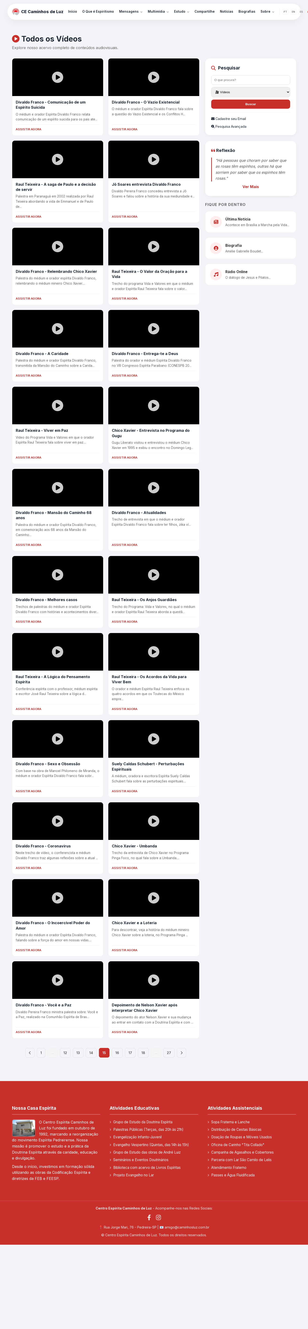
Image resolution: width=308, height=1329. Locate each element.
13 (78, 1053)
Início (72, 11)
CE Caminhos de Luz (37, 11)
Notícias (226, 11)
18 (143, 1053)
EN (293, 11)
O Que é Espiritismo (98, 11)
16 (117, 1053)
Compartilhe (205, 11)
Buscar (250, 104)
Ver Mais (250, 186)
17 (130, 1053)
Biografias (246, 11)
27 (169, 1053)
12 (65, 1053)
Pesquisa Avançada (228, 126)
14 (91, 1053)
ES (301, 11)
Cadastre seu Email (228, 119)
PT (285, 11)
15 (104, 1053)
